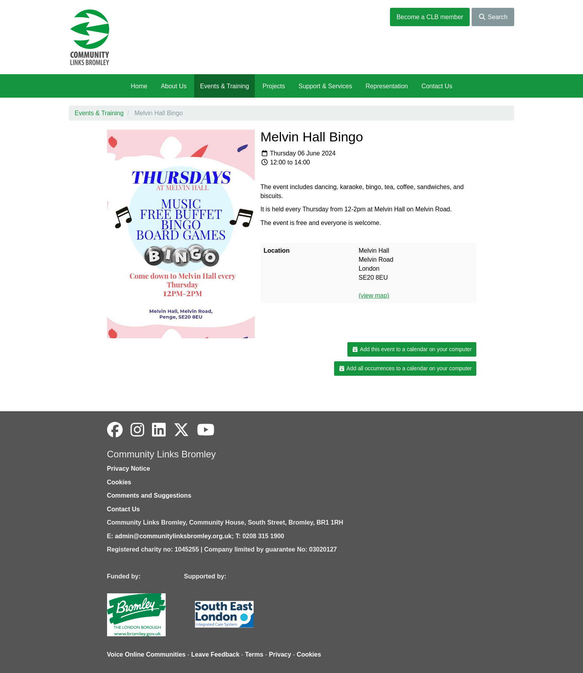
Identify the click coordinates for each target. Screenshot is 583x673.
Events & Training (224, 86)
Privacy (280, 654)
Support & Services (325, 86)
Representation (386, 86)
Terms (254, 654)
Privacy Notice (128, 468)
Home (139, 86)
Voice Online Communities (146, 654)
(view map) (374, 295)
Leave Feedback (215, 654)
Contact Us (436, 86)
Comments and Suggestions (149, 495)
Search (493, 17)
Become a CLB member (430, 17)
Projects (274, 86)
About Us (174, 86)
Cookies (119, 482)
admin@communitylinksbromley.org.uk (173, 536)
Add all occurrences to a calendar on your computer (405, 368)
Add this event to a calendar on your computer (412, 349)
